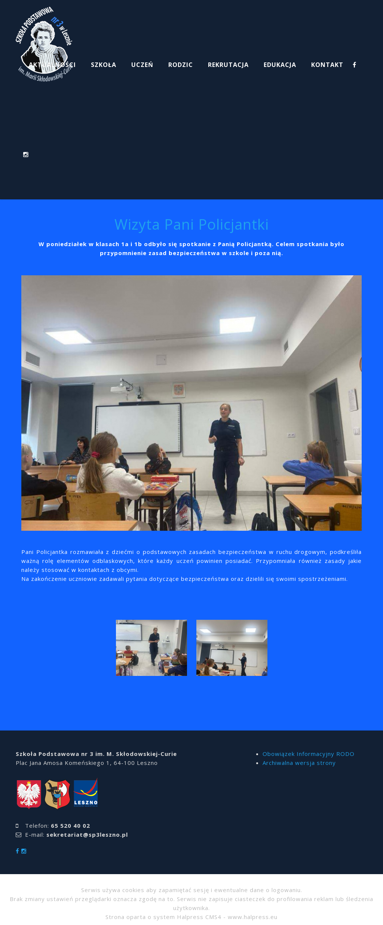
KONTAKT (327, 65)
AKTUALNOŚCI (52, 65)
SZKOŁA (103, 65)
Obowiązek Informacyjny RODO (309, 753)
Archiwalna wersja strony (299, 762)
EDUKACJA (280, 65)
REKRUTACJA (228, 65)
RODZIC (180, 65)
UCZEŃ (142, 65)
